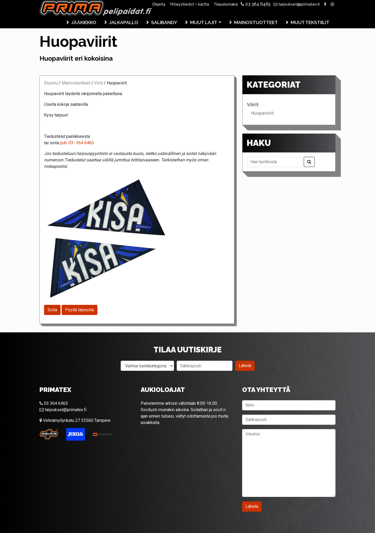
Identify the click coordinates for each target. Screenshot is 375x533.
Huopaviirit (262, 113)
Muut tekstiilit (310, 22)
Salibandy (164, 22)
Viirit (98, 82)
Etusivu (51, 82)
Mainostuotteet (256, 22)
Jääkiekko (83, 22)
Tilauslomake (226, 4)
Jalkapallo (123, 22)
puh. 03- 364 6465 (77, 142)
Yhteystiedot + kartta (189, 4)
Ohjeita (158, 4)
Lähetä (245, 365)
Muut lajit (203, 22)
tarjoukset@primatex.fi (297, 4)
